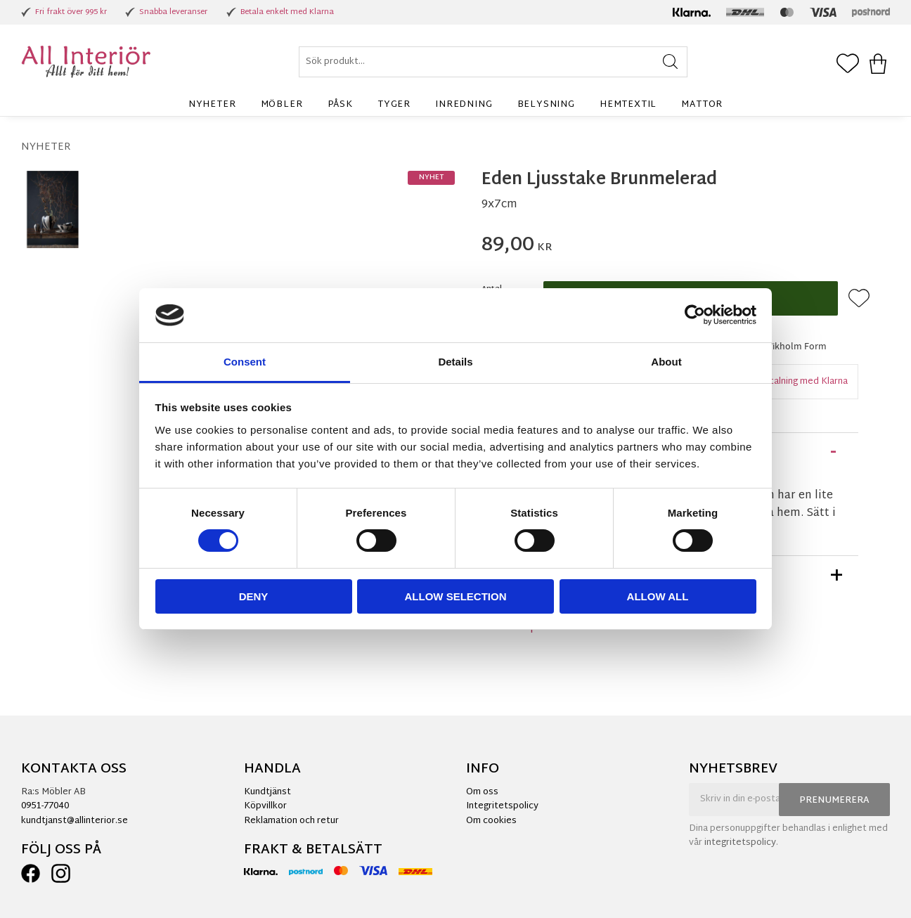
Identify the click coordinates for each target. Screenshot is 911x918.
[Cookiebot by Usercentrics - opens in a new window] (694, 314)
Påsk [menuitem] (340, 104)
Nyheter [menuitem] (212, 104)
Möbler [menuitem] (282, 104)
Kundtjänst (267, 792)
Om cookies (491, 821)
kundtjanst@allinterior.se (74, 821)
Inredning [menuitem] (463, 104)
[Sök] (670, 61)
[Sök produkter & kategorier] (493, 61)
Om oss (482, 792)
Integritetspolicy (502, 806)
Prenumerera (834, 800)
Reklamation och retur (291, 821)
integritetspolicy (740, 842)
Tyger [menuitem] (394, 104)
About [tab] (666, 362)
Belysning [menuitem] (546, 104)
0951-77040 (45, 806)
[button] (847, 64)
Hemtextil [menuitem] (628, 104)
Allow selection (456, 596)
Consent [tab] (245, 362)
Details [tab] (455, 362)
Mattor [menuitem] (702, 104)
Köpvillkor (265, 806)
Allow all (658, 596)
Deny (254, 596)
